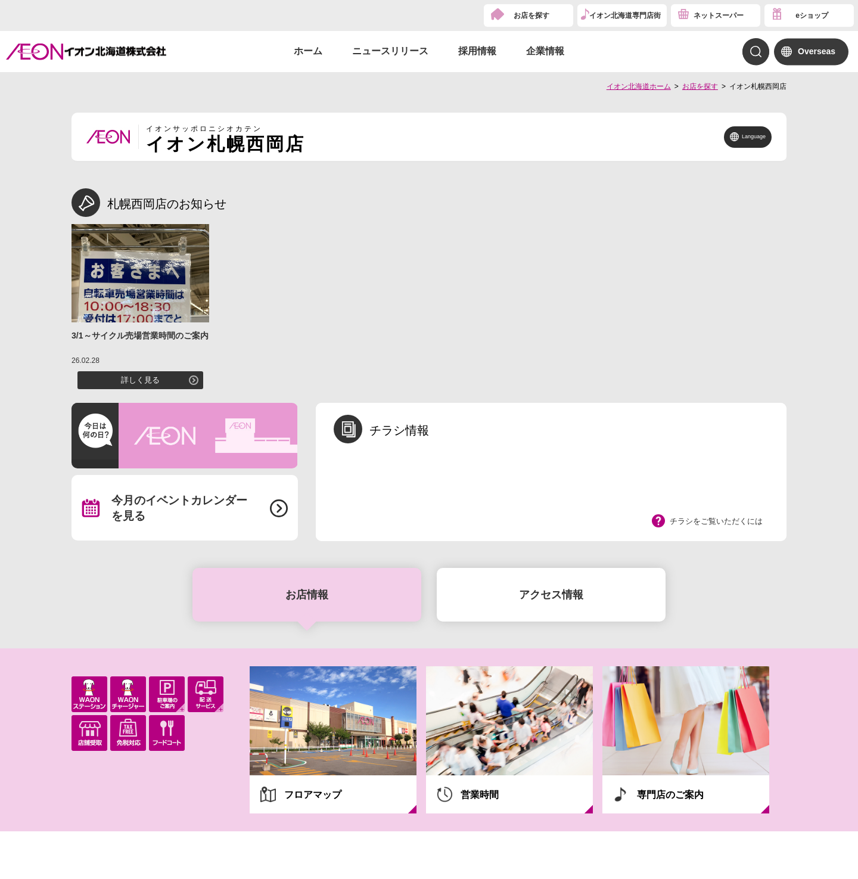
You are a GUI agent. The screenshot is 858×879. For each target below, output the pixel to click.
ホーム (308, 51)
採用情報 (477, 51)
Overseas (816, 51)
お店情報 (306, 595)
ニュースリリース (390, 51)
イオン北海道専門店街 (625, 15)
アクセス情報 (551, 595)
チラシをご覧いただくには (716, 521)
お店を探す (531, 15)
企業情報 (545, 51)
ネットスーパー (719, 15)
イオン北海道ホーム (639, 86)
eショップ (811, 15)
